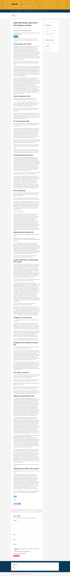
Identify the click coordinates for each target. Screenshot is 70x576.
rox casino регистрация (18, 102)
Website (14, 544)
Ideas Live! (14, 4)
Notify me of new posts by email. (20, 553)
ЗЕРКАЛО (15, 36)
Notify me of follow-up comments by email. (22, 551)
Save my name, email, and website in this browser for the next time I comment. (26, 549)
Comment (15, 520)
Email (14, 539)
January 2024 (47, 47)
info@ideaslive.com (16, 568)
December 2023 (48, 49)
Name (14, 534)
